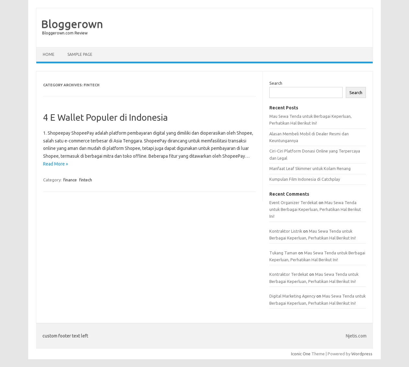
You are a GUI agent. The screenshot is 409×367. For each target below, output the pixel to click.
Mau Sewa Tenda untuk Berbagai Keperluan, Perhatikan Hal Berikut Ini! (315, 209)
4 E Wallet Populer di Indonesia (105, 117)
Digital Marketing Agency (292, 296)
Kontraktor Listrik (285, 231)
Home (48, 54)
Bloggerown (72, 24)
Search (275, 83)
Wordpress (361, 353)
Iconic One (300, 353)
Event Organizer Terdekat (293, 202)
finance (70, 179)
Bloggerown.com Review (65, 33)
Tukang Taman (283, 253)
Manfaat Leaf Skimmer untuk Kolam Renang (310, 168)
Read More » (55, 163)
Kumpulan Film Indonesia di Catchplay (304, 179)
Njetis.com (356, 335)
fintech (85, 179)
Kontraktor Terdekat (288, 274)
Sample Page (79, 54)
